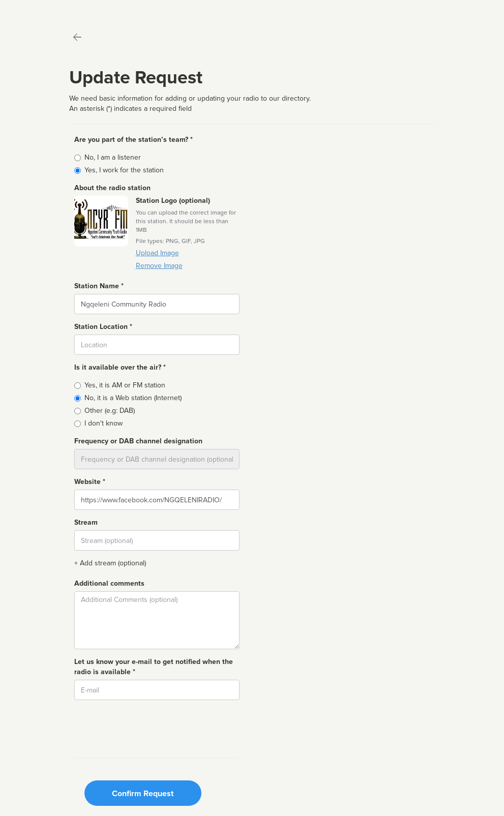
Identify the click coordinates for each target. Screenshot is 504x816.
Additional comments (109, 583)
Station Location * (103, 326)
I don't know (103, 423)
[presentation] (151, 727)
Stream (86, 522)
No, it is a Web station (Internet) (133, 398)
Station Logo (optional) (173, 200)
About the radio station (112, 188)
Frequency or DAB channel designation (138, 441)
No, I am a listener (112, 157)
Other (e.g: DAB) (109, 410)
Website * (89, 481)
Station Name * (99, 286)
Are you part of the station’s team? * (133, 139)
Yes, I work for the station (124, 170)
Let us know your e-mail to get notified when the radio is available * (153, 666)
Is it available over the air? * (120, 367)
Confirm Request (142, 794)
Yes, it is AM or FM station (124, 385)
